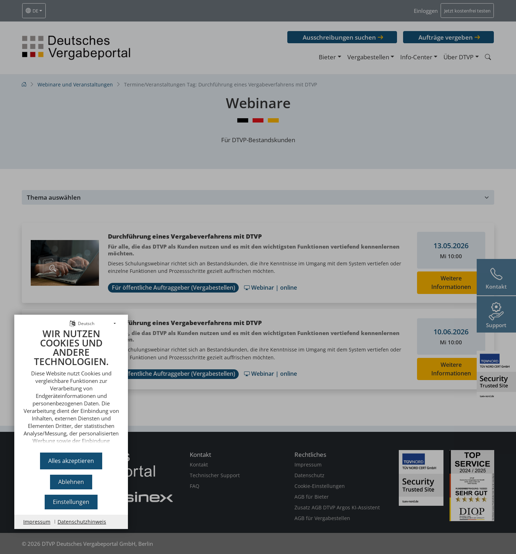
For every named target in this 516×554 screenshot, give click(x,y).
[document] (71, 388)
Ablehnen (71, 482)
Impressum (36, 521)
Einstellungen (71, 502)
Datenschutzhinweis (82, 521)
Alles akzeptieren (71, 461)
